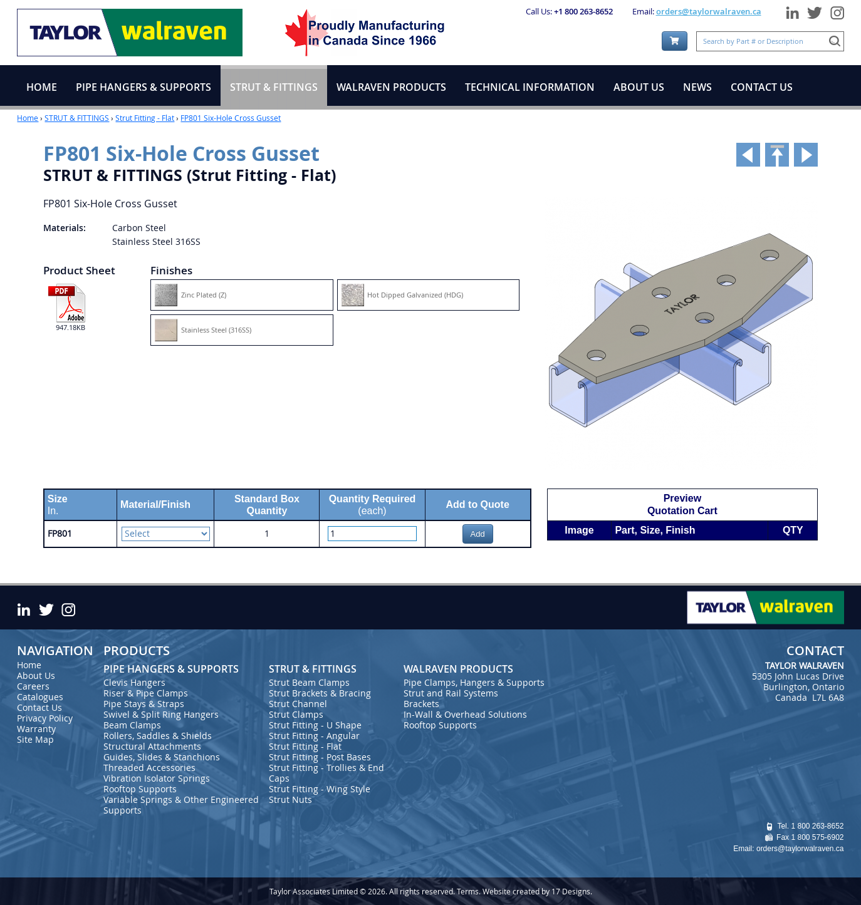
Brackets (421, 704)
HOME (41, 87)
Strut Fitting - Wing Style (319, 789)
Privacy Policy (45, 718)
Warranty (36, 729)
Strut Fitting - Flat (144, 118)
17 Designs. (571, 891)
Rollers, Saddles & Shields (157, 736)
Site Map (35, 739)
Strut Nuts (290, 799)
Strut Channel (298, 704)
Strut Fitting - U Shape (315, 725)
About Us (36, 675)
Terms (468, 891)
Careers (33, 686)
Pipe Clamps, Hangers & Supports (474, 682)
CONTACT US (762, 87)
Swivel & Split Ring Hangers (161, 714)
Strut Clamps (296, 714)
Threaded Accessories (149, 767)
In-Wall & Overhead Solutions (465, 714)
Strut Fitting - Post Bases (320, 757)
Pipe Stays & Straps (143, 704)
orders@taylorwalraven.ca (708, 11)
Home (27, 118)
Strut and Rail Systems (451, 693)
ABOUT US (638, 87)
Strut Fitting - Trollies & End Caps (326, 773)
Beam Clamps (132, 725)
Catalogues (40, 697)
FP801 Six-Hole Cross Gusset (230, 118)
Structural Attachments (152, 746)
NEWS (697, 87)
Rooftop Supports (140, 789)
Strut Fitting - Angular (314, 736)
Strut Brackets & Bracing (320, 693)
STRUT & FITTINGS (76, 118)
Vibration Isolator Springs (156, 778)
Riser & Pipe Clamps (145, 693)
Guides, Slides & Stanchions (161, 757)
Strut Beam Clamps (309, 682)
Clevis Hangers (134, 682)
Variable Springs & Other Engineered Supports (181, 805)
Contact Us (39, 707)
